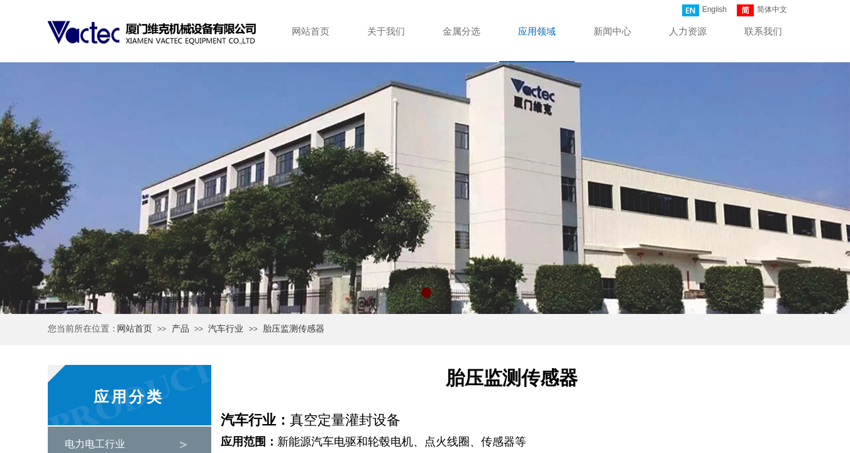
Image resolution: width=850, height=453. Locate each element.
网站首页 (134, 328)
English (704, 10)
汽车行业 (225, 328)
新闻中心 (612, 31)
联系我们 (763, 31)
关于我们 (386, 31)
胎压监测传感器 (293, 328)
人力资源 (688, 31)
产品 (180, 328)
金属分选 (461, 31)
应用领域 (537, 31)
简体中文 (762, 10)
